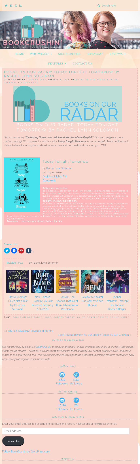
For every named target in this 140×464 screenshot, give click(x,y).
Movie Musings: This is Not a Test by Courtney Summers (17, 303)
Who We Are (41, 54)
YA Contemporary (95, 317)
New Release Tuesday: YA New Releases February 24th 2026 (42, 303)
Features (57, 63)
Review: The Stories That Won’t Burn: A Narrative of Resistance (67, 303)
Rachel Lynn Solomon (59, 168)
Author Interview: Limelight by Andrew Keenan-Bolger (117, 303)
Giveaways (94, 54)
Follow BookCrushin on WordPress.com (26, 451)
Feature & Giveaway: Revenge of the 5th (29, 330)
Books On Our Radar (90, 80)
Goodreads (49, 180)
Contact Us (82, 63)
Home (19, 54)
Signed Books (69, 54)
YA (78, 317)
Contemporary (64, 317)
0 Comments (29, 83)
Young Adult (120, 317)
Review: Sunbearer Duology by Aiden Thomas (92, 301)
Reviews (117, 54)
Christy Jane (36, 80)
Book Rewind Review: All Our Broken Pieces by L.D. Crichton (93, 334)
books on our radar (28, 317)
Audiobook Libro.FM (55, 176)
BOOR (48, 317)
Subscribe (13, 441)
